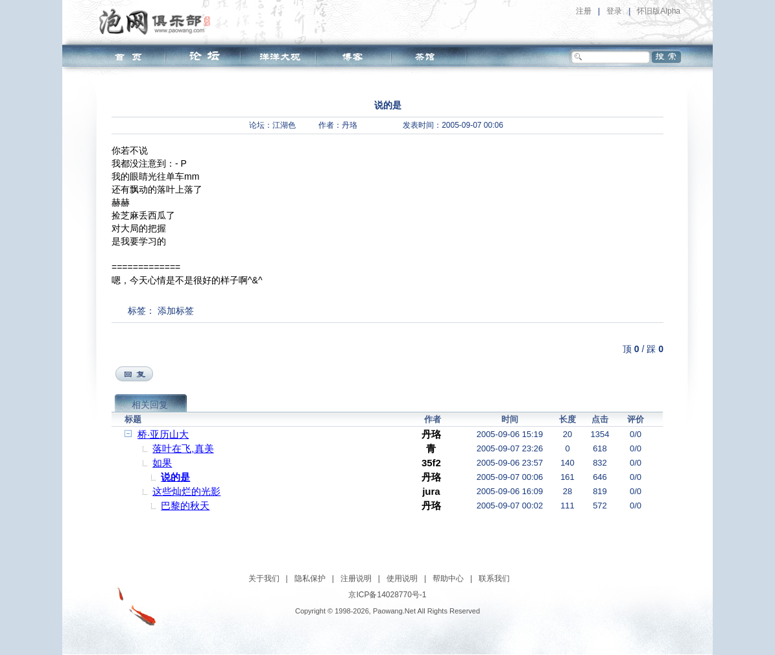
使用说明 (402, 578)
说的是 (175, 476)
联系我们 (494, 578)
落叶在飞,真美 (182, 448)
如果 (162, 462)
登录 (614, 11)
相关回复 (150, 404)
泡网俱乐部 (158, 21)
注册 (583, 11)
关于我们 (264, 578)
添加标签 (176, 310)
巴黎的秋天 (185, 505)
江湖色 (284, 125)
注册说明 (356, 578)
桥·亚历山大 (163, 434)
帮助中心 (448, 578)
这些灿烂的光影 (186, 491)
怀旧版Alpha (658, 11)
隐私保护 (310, 578)
